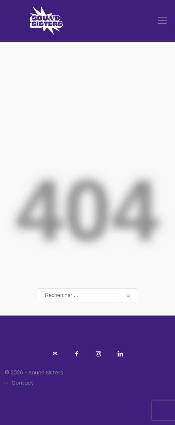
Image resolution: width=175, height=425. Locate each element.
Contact (22, 383)
